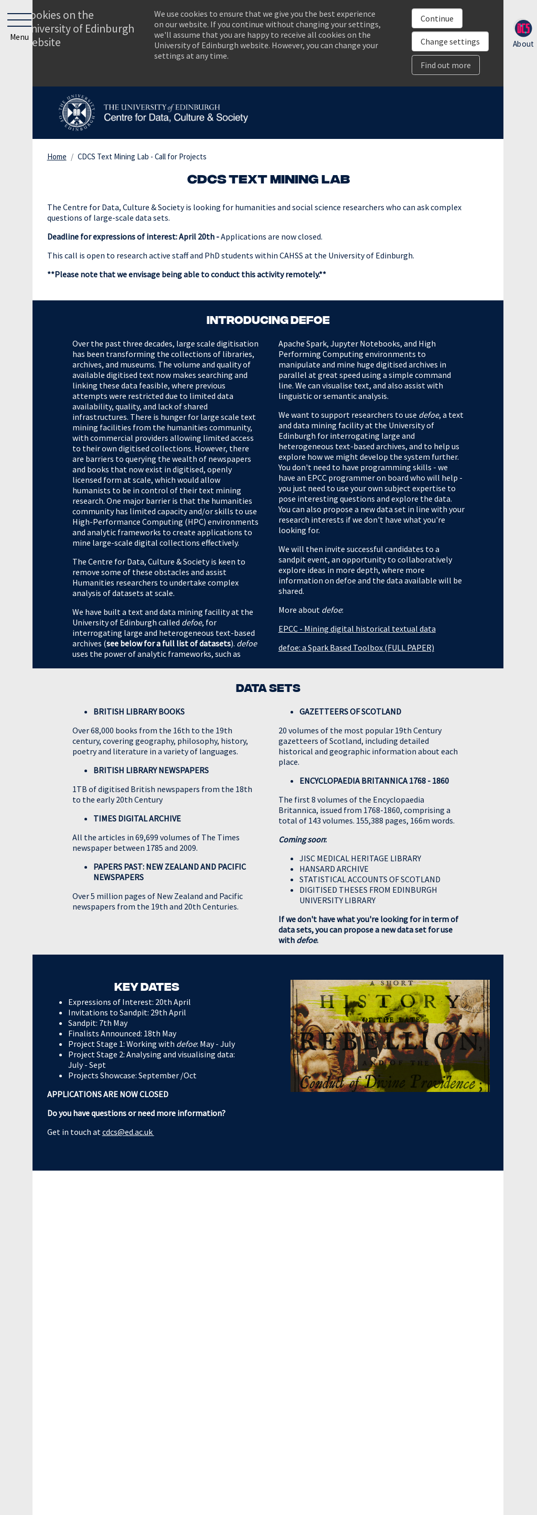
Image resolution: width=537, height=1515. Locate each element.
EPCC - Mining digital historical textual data (357, 628)
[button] (16, 29)
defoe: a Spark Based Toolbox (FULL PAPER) (356, 647)
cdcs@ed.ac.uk (128, 1132)
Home (57, 156)
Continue (437, 18)
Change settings (450, 41)
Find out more (446, 65)
